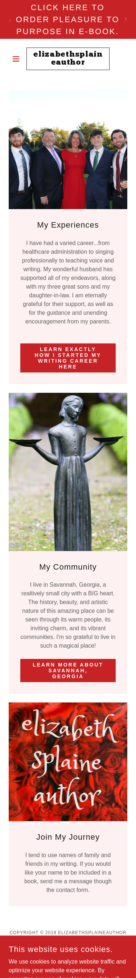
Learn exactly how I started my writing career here (68, 358)
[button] (17, 59)
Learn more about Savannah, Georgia (68, 670)
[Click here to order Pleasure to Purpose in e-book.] (68, 19)
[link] (68, 59)
